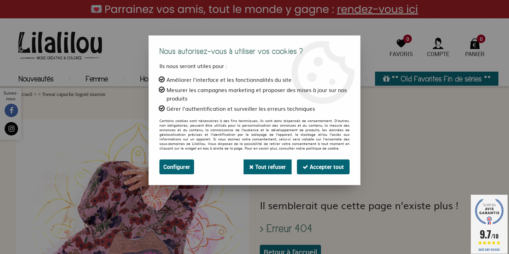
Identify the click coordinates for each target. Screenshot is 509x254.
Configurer (176, 167)
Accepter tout (323, 167)
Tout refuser (267, 167)
